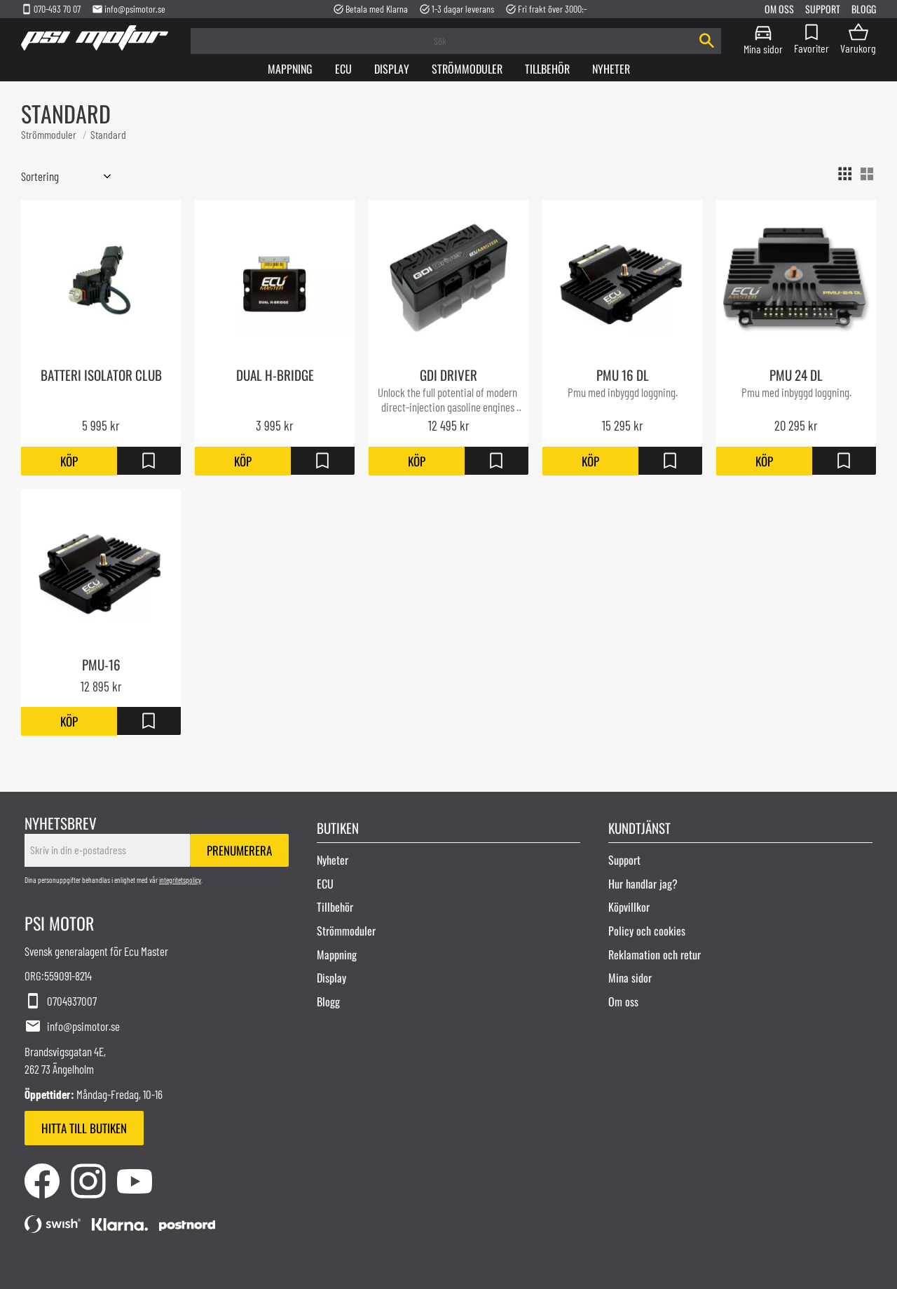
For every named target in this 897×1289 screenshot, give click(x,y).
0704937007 (61, 1001)
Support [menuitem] (822, 8)
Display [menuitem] (391, 68)
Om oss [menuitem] (779, 8)
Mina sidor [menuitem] (763, 48)
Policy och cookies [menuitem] (646, 930)
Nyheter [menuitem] (611, 68)
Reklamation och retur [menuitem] (654, 953)
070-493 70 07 (51, 9)
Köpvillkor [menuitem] (629, 906)
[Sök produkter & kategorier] (441, 41)
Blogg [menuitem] (863, 8)
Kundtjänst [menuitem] (639, 827)
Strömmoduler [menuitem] (467, 68)
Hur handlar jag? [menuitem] (643, 883)
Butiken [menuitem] (338, 827)
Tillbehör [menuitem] (547, 68)
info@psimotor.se (128, 9)
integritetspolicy (180, 879)
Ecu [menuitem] (343, 68)
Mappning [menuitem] (290, 68)
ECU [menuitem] (325, 883)
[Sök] (706, 41)
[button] (811, 38)
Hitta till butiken (84, 1128)
